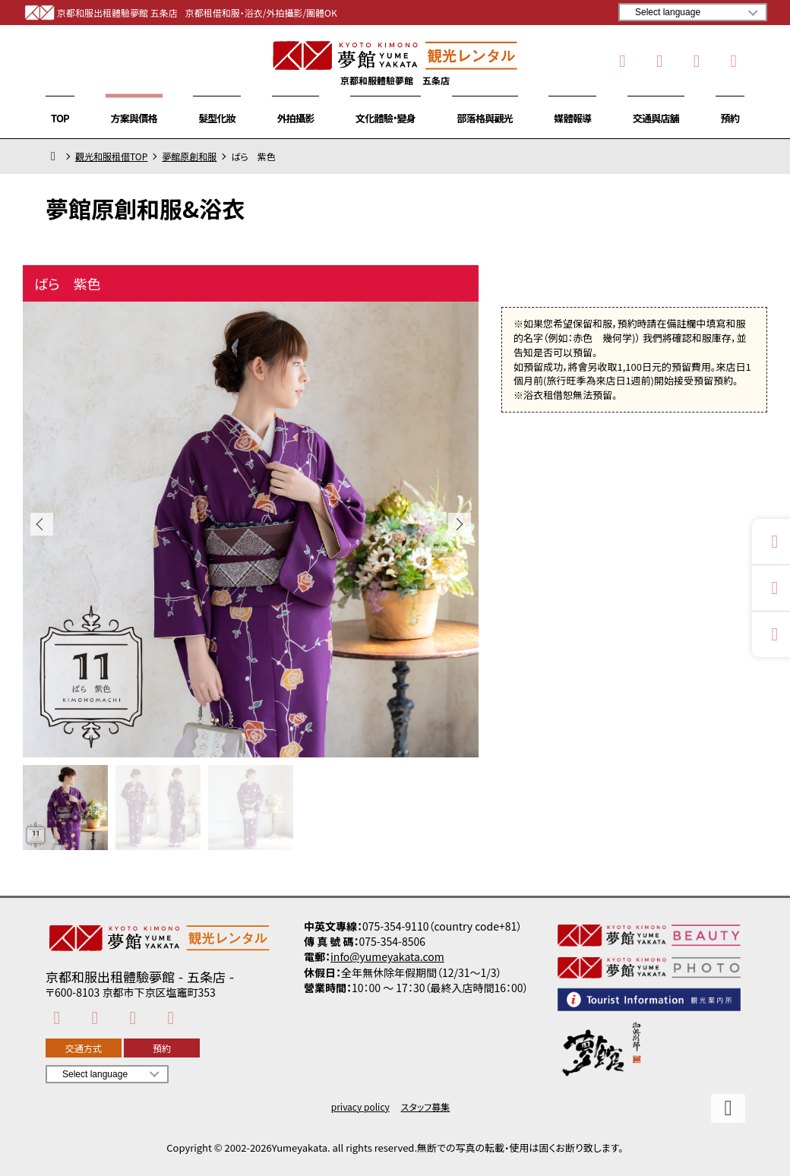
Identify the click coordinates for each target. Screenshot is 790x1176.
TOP (60, 118)
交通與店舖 (656, 118)
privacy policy (360, 1106)
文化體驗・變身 (386, 118)
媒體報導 (572, 118)
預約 (730, 118)
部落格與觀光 (485, 118)
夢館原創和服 (189, 156)
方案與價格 (134, 118)
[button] (459, 524)
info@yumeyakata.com (387, 956)
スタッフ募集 (425, 1106)
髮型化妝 (216, 118)
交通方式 (83, 1048)
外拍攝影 (295, 118)
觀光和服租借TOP (111, 156)
